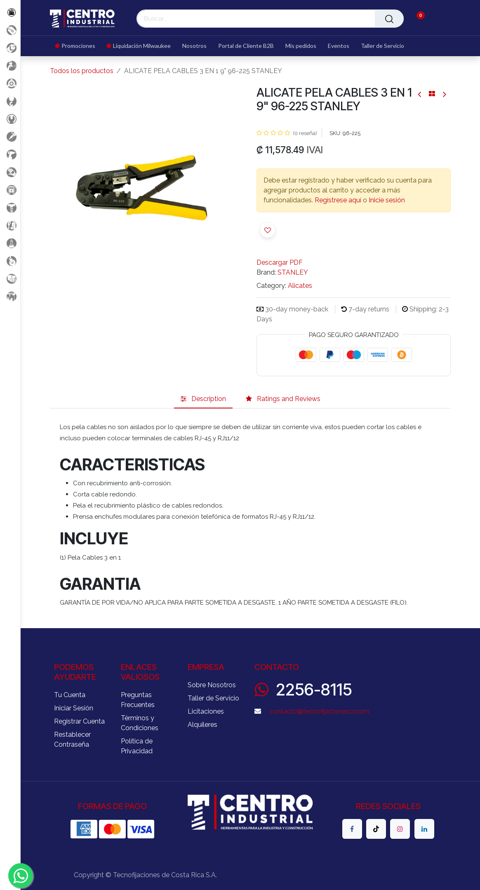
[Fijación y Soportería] (10, 207)
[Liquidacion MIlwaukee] (10, 48)
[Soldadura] (10, 278)
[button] (267, 230)
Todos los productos (81, 71)
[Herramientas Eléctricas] (10, 136)
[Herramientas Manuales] (10, 119)
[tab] (203, 399)
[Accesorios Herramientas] (10, 83)
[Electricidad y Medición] (10, 190)
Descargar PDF (279, 262)
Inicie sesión (387, 200)
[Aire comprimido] (10, 65)
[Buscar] (389, 18)
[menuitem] (78, 46)
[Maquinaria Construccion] (10, 296)
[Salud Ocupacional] (10, 172)
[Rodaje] (10, 261)
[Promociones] (10, 30)
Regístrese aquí (338, 200)
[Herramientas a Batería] (10, 154)
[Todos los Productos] (10, 12)
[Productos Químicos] (10, 243)
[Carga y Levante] (10, 101)
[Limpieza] (10, 225)
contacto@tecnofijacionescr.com (319, 711)
